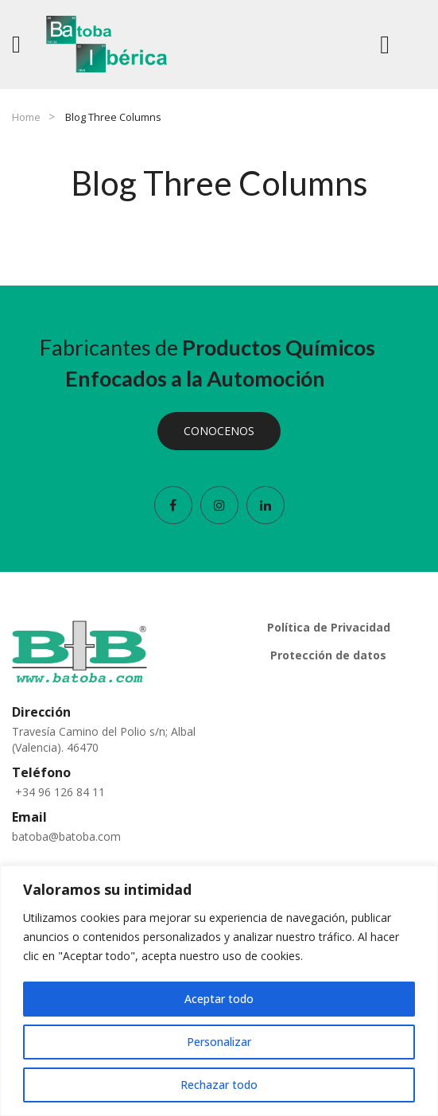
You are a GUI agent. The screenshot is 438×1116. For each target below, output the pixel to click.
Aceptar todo (219, 998)
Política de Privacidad (328, 627)
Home (26, 117)
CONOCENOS (219, 430)
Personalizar (219, 1041)
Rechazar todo (219, 1084)
